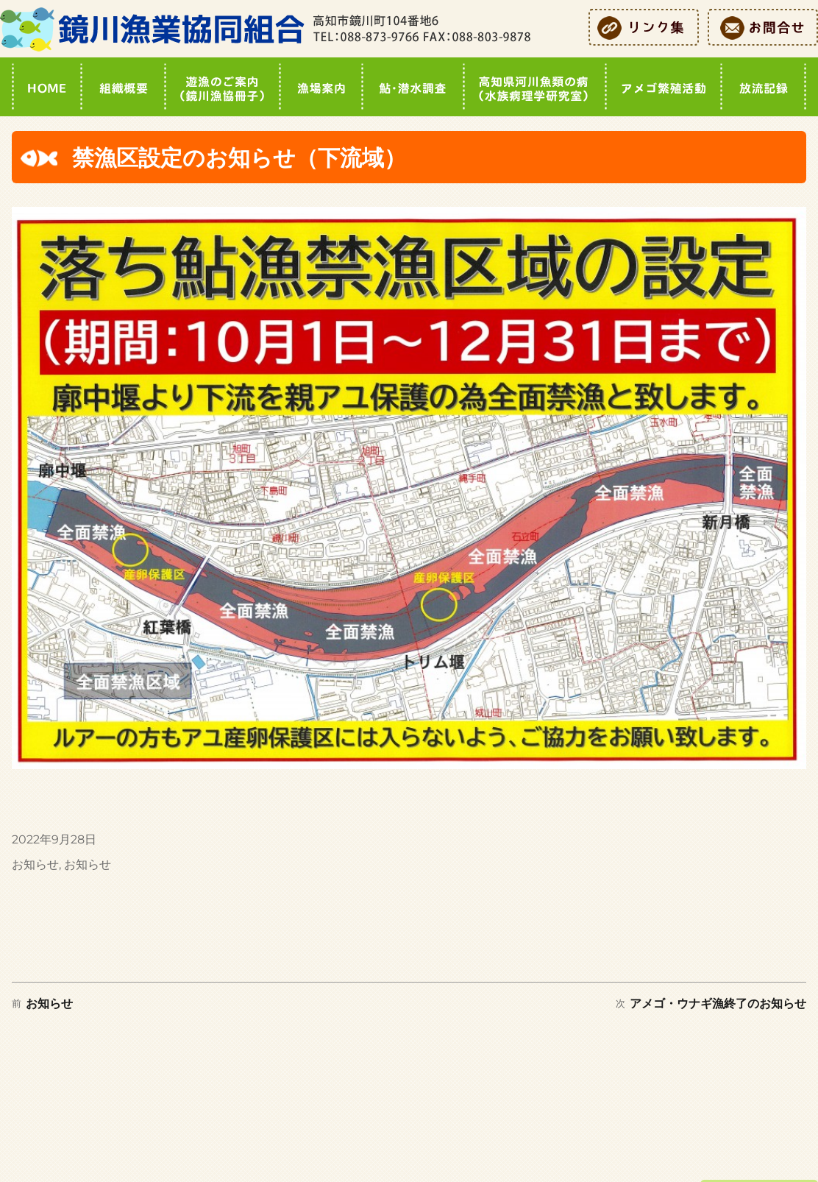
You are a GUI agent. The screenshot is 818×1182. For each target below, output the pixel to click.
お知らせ (35, 864)
